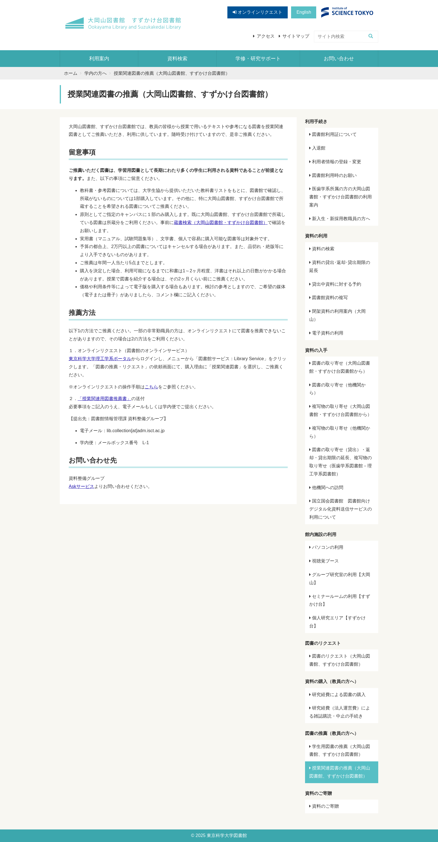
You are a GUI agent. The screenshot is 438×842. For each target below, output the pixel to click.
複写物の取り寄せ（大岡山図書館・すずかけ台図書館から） (340, 410)
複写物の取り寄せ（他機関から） (339, 432)
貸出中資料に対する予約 (335, 284)
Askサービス (81, 486)
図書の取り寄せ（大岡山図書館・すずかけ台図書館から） (339, 367)
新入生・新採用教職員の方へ (339, 218)
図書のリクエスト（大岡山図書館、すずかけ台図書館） (339, 660)
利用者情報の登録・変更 (335, 161)
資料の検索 (321, 248)
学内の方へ (95, 73)
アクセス (266, 36)
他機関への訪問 (326, 487)
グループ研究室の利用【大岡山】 (339, 578)
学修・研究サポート (258, 58)
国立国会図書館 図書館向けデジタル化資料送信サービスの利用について (340, 509)
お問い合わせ (339, 58)
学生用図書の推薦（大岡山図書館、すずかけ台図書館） (339, 750)
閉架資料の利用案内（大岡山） (337, 315)
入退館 (317, 148)
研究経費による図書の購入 (337, 694)
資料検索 (177, 58)
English (303, 12)
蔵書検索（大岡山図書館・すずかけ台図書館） (221, 222)
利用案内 (99, 58)
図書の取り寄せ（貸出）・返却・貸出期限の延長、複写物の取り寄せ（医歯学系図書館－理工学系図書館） (340, 461)
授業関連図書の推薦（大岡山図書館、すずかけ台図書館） (339, 772)
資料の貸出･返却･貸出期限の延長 (339, 266)
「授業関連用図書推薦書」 (104, 398)
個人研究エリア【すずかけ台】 (337, 621)
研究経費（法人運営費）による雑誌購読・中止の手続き (339, 712)
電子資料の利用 (326, 333)
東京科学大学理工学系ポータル (100, 358)
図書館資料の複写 (328, 297)
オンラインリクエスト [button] (257, 12)
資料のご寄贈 (324, 806)
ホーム (70, 73)
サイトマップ (295, 36)
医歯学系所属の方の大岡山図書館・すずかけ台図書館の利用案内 (340, 196)
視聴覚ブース (324, 561)
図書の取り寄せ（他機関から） (337, 388)
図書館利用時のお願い (333, 175)
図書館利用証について (333, 134)
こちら (151, 386)
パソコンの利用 (326, 547)
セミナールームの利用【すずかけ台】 (339, 600)
